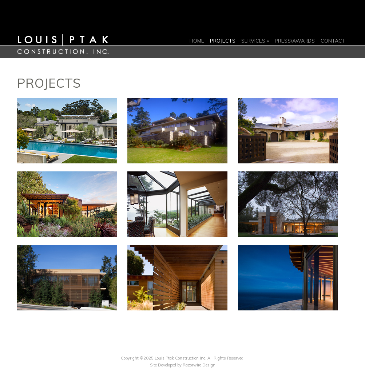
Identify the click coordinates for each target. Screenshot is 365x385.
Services (253, 40)
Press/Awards (295, 40)
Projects (222, 40)
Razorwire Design (199, 365)
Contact (333, 40)
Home (197, 40)
